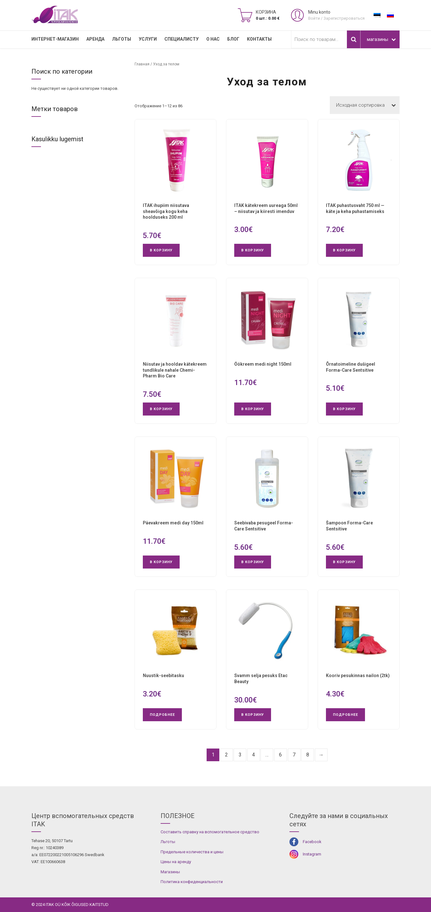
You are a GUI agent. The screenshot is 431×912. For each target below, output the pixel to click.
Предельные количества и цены (192, 851)
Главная (142, 64)
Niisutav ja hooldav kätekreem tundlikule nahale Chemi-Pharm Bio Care (175, 370)
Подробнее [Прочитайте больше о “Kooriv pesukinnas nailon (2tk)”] (345, 715)
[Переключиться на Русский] (390, 15)
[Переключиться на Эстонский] (377, 15)
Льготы (121, 39)
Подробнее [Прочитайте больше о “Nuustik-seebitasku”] (162, 715)
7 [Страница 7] (294, 755)
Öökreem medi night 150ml (262, 364)
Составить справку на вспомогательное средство (210, 831)
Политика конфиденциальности (192, 881)
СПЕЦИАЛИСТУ (181, 39)
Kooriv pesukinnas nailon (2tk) (358, 675)
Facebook (312, 841)
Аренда (95, 39)
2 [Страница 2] (226, 755)
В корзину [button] (161, 250)
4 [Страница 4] (253, 755)
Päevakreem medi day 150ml (173, 522)
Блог (233, 39)
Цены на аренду (176, 861)
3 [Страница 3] (240, 755)
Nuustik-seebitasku (163, 675)
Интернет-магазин (55, 39)
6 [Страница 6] (280, 755)
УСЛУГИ (148, 39)
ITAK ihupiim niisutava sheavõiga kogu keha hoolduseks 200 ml (166, 211)
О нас (213, 39)
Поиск (353, 39)
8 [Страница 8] (307, 755)
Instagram (312, 854)
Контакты (259, 39)
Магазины (170, 871)
